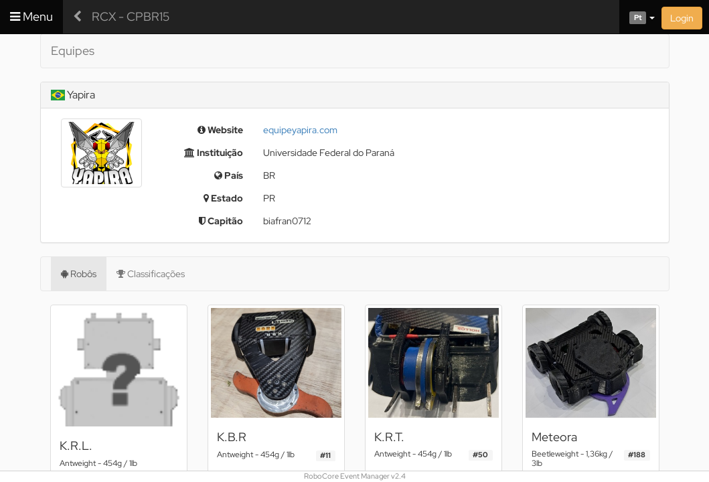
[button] (637, 16)
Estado (223, 198)
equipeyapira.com (300, 130)
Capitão (221, 221)
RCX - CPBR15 (130, 16)
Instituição (213, 153)
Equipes (72, 50)
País (228, 175)
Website (220, 130)
